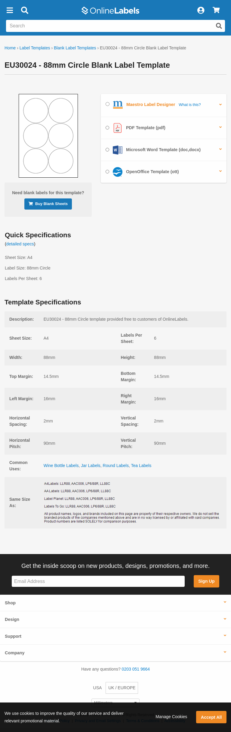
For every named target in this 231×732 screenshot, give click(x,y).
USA (97, 687)
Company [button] (15, 652)
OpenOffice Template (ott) (142, 172)
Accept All (211, 717)
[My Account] (200, 10)
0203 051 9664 (136, 669)
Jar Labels (90, 465)
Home (10, 47)
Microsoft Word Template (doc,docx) (153, 150)
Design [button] (12, 619)
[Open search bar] (24, 10)
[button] (9, 10)
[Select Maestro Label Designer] (107, 104)
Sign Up (206, 581)
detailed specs (20, 243)
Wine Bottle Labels (61, 465)
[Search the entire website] (115, 26)
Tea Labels (141, 465)
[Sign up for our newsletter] (98, 581)
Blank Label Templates (75, 47)
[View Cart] (216, 10)
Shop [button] (10, 602)
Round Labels (116, 465)
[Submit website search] (219, 25)
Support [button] (13, 636)
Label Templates (35, 47)
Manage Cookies (171, 716)
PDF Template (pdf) (135, 128)
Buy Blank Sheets (48, 203)
